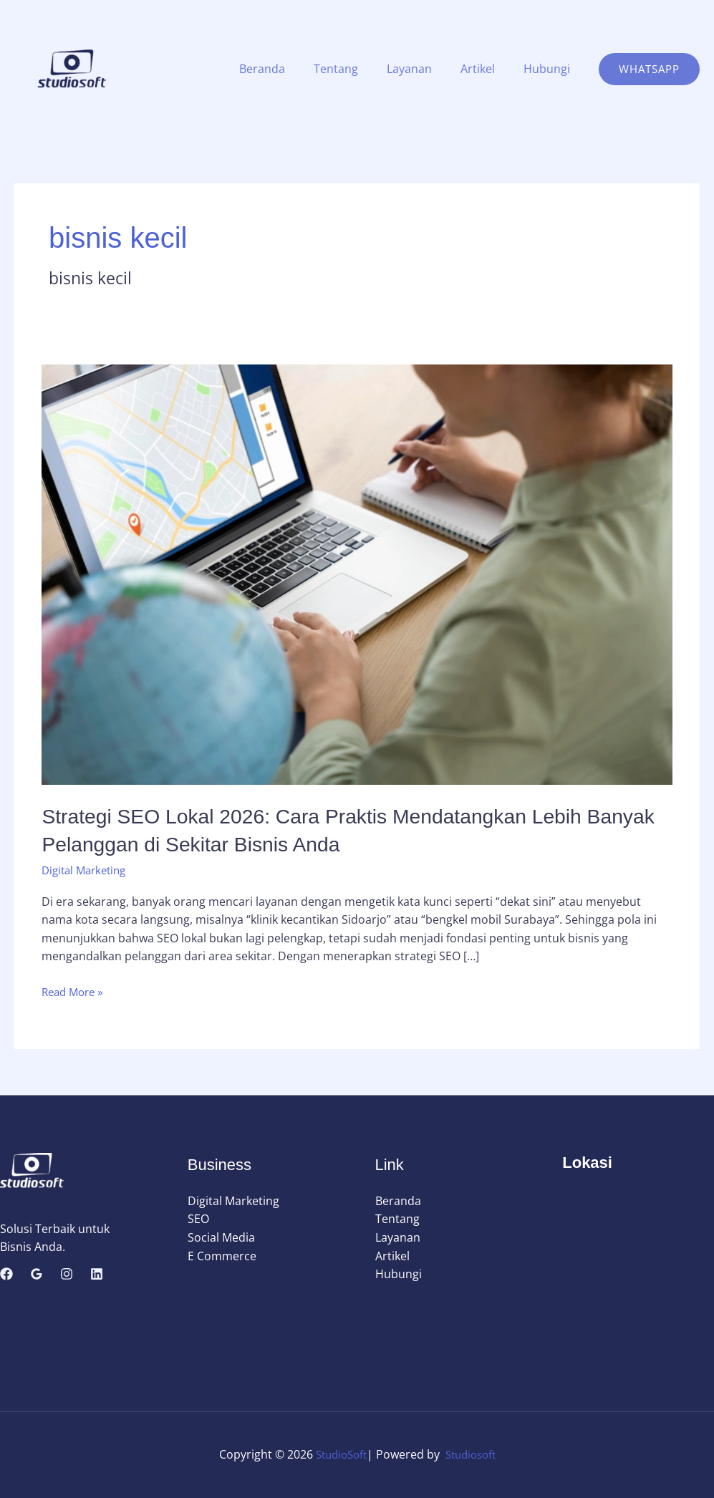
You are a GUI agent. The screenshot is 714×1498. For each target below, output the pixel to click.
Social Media (221, 1237)
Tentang (356, 69)
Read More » (75, 992)
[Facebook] (6, 1273)
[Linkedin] (96, 1273)
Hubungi (549, 69)
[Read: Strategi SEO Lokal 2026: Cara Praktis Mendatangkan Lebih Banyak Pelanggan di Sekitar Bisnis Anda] (357, 573)
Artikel (486, 69)
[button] (649, 69)
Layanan (423, 69)
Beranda (288, 69)
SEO (198, 1219)
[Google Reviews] (36, 1273)
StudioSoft (338, 1454)
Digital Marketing (87, 870)
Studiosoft (473, 1454)
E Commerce (222, 1256)
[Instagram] (66, 1273)
